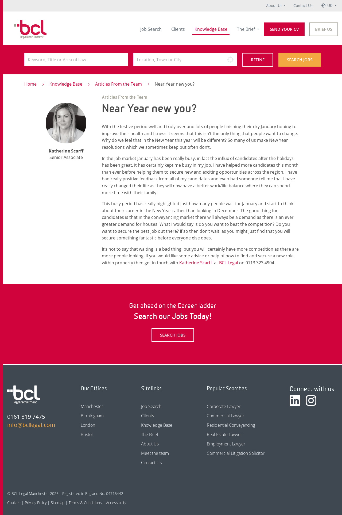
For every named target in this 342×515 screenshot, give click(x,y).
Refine (258, 59)
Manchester (92, 406)
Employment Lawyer (226, 444)
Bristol (87, 434)
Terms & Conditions (85, 502)
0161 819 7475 (26, 416)
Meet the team (155, 453)
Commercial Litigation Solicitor (236, 453)
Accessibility (116, 502)
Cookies (14, 502)
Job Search (151, 29)
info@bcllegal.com (31, 425)
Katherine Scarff (195, 263)
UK (330, 5)
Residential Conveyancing (231, 425)
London (88, 425)
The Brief (246, 29)
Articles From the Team (118, 84)
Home (30, 84)
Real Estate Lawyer (224, 434)
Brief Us (323, 29)
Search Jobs (299, 59)
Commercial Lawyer (225, 416)
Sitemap (57, 502)
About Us (274, 5)
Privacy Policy (35, 502)
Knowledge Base (211, 29)
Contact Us (303, 5)
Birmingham (92, 416)
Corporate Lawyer (223, 406)
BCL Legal (228, 263)
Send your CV (284, 29)
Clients (178, 29)
